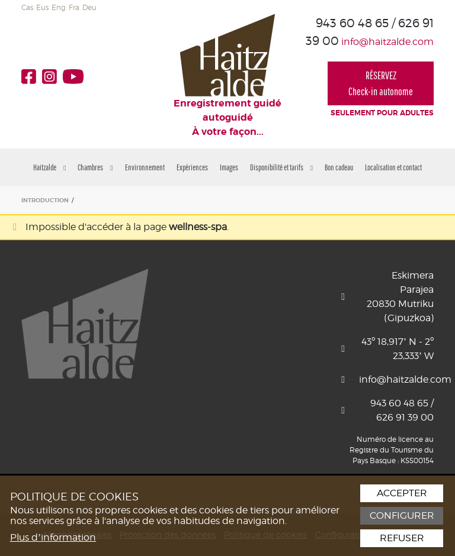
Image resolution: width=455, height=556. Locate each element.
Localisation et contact (393, 167)
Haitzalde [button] (49, 167)
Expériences (192, 167)
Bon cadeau (339, 167)
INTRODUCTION (45, 200)
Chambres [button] (95, 167)
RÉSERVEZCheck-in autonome (380, 83)
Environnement (145, 167)
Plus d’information (53, 537)
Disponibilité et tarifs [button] (281, 167)
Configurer (402, 515)
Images (229, 167)
